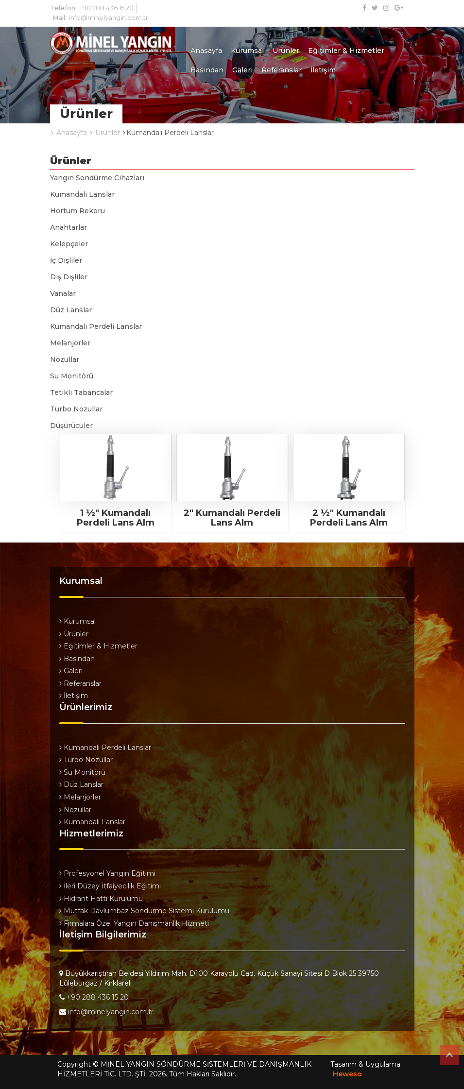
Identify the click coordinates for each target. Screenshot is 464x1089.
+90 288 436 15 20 (106, 8)
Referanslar (281, 70)
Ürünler (286, 50)
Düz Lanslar (71, 310)
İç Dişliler (66, 260)
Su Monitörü (71, 376)
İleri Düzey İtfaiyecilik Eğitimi (110, 886)
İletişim (323, 70)
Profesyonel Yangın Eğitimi (107, 873)
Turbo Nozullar (76, 409)
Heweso (347, 1074)
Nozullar (64, 359)
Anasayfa (206, 50)
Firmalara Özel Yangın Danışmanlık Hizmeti (134, 923)
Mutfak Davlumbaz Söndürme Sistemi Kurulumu (144, 910)
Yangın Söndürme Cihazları (97, 177)
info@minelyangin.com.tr (108, 17)
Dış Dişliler (68, 276)
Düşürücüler (71, 425)
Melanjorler (70, 343)
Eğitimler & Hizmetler (346, 50)
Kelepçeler (69, 243)
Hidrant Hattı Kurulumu (101, 898)
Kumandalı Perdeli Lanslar (96, 326)
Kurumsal (247, 50)
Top (449, 1055)
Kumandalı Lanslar (82, 194)
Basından (206, 70)
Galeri (242, 70)
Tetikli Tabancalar (81, 392)
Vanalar (63, 293)
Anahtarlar (68, 227)
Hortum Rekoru (77, 210)
